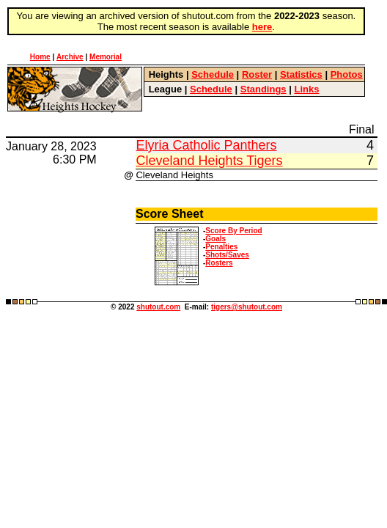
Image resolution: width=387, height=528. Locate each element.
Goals (215, 239)
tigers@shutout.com (246, 307)
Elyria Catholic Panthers (206, 145)
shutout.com (158, 307)
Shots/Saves (226, 255)
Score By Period (233, 231)
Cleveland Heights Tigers (209, 160)
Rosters (218, 263)
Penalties (221, 247)
